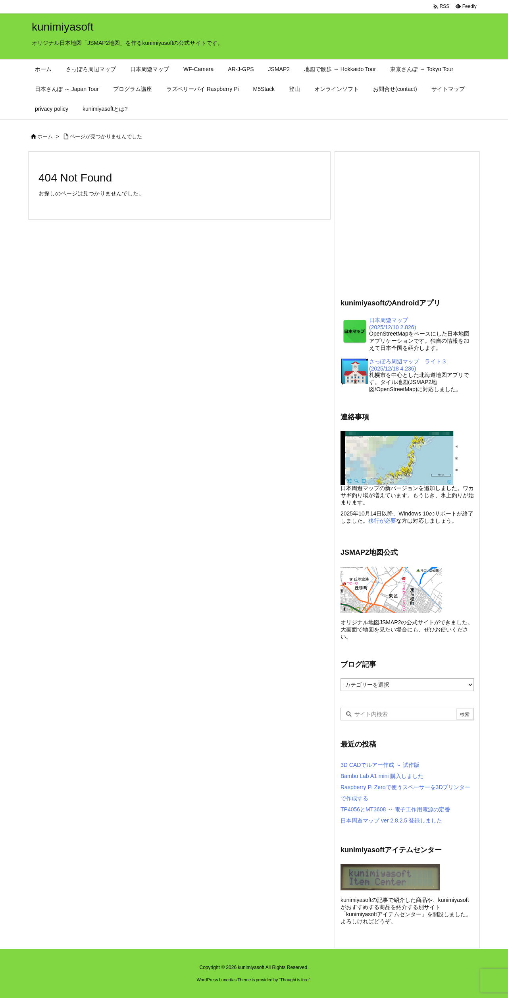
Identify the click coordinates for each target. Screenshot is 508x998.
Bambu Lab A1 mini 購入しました (382, 776)
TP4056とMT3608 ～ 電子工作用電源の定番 (395, 809)
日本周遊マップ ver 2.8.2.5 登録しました (391, 820)
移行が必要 (382, 520)
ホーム (45, 136)
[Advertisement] (407, 223)
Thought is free (294, 979)
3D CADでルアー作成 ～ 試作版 (380, 765)
